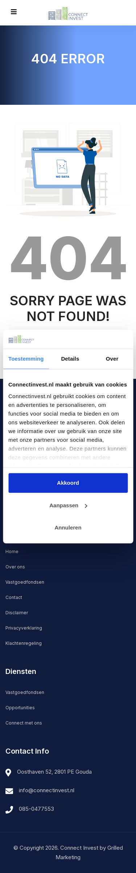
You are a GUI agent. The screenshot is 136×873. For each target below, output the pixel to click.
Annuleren (67, 527)
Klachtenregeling (23, 643)
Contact (13, 597)
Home (11, 551)
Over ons (15, 567)
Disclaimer (16, 612)
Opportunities (20, 707)
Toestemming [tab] (26, 359)
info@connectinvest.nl (46, 790)
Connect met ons (23, 723)
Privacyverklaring (23, 628)
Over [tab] (112, 359)
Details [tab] (70, 359)
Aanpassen (68, 505)
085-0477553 (36, 808)
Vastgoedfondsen (24, 582)
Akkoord (68, 483)
